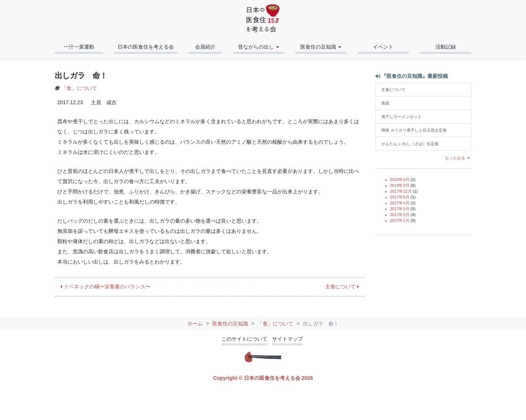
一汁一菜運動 (79, 47)
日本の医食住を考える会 (146, 47)
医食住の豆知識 (230, 323)
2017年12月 (401, 191)
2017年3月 (399, 209)
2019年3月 (399, 185)
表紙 (385, 103)
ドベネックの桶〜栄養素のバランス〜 (105, 287)
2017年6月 (399, 197)
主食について (342, 287)
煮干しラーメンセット (401, 116)
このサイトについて (244, 339)
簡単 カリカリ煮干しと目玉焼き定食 (416, 130)
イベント (383, 47)
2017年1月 (399, 220)
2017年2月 (399, 214)
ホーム (195, 323)
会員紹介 (205, 47)
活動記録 (445, 47)
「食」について (79, 88)
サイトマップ (287, 339)
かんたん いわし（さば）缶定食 (410, 143)
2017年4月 (399, 203)
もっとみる (458, 158)
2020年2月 (399, 179)
